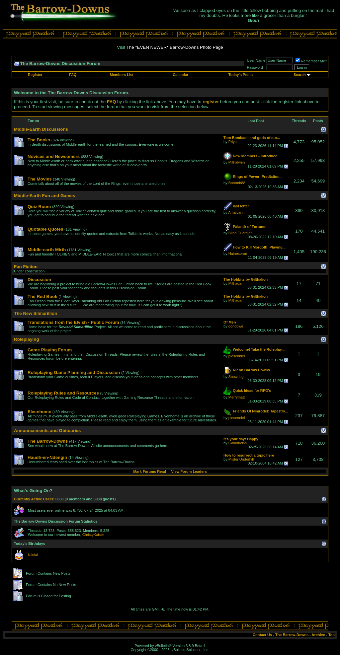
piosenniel (236, 356)
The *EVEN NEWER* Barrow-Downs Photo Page (175, 47)
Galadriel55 (237, 443)
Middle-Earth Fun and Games (44, 195)
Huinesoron (237, 253)
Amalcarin (236, 212)
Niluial (33, 555)
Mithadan (235, 283)
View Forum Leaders (189, 471)
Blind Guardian (240, 233)
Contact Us (262, 635)
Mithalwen (236, 162)
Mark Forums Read (149, 471)
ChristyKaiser (93, 535)
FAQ (73, 75)
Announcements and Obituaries (47, 430)
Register (35, 75)
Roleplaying (26, 339)
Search (300, 75)
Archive (318, 635)
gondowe (235, 326)
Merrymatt (236, 397)
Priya (232, 142)
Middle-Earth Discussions (41, 129)
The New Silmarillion (35, 313)
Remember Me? (311, 61)
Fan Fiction (26, 266)
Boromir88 (236, 183)
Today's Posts (240, 75)
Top (331, 635)
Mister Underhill (241, 459)
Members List (121, 75)
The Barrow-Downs (291, 635)
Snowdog (236, 377)
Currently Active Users (33, 499)
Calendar (180, 75)
